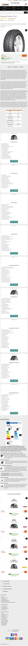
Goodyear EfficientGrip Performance (7, 146)
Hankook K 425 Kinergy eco (6, 239)
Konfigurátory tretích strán (5, 601)
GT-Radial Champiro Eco (6, 377)
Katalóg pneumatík (4, 597)
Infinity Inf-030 (4, 378)
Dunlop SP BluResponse (6, 209)
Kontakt (20, 0)
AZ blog (2, 596)
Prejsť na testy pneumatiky (12, 18)
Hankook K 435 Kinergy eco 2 (7, 156)
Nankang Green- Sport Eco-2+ (7, 249)
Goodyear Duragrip (5, 369)
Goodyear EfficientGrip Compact (7, 183)
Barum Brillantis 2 (5, 245)
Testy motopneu (4, 609)
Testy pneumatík (15, 0)
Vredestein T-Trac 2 (5, 307)
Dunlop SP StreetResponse (6, 372)
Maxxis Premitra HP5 (5, 218)
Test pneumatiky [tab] (15, 66)
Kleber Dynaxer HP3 (5, 313)
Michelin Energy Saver (5, 365)
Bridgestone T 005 (5, 143)
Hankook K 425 (4, 340)
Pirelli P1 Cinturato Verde (6, 157)
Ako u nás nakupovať (4, 620)
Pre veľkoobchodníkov (4, 617)
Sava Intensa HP (5, 215)
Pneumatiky (4, 7)
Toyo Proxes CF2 (4, 150)
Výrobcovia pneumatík (5, 600)
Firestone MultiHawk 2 (5, 185)
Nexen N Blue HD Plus (5, 247)
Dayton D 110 (4, 410)
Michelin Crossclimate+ (5, 145)
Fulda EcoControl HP (5, 336)
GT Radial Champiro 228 (6, 343)
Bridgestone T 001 (5, 205)
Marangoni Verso (5, 345)
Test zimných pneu (4, 607)
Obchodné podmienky (4, 614)
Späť (26, 12)
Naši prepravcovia (4, 619)
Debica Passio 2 (4, 311)
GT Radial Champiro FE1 (6, 219)
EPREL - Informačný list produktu (14, 445)
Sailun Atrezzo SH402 (5, 347)
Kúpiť (24, 55)
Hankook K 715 (4, 397)
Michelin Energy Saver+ (6, 214)
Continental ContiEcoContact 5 (7, 298)
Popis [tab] (5, 66)
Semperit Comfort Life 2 (6, 153)
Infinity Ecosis (4, 243)
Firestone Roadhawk (5, 147)
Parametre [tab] (9, 66)
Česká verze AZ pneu (4, 621)
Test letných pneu (4, 606)
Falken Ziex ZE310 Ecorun (6, 152)
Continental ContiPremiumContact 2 (7, 394)
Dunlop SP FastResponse (6, 406)
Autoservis (23, 9)
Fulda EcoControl (5, 184)
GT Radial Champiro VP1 (6, 250)
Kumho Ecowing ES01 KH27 (6, 213)
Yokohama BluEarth (5, 371)
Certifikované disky (4, 622)
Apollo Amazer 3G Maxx (6, 367)
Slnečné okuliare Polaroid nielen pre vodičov (8, 602)
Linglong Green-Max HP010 (6, 158)
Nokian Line (4, 210)
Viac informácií (2, 26)
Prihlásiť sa (24, 0)
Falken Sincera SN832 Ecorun (6, 302)
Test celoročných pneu (5, 608)
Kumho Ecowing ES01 (5, 148)
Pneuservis (13, 9)
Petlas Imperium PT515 (6, 155)
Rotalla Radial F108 (5, 346)
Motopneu (14, 7)
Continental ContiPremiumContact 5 (7, 151)
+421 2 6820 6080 (15, 2)
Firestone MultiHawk (5, 304)
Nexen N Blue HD (5, 342)
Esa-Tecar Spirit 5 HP (5, 208)
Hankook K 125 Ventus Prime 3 (7, 217)
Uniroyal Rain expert (5, 395)
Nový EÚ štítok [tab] (21, 66)
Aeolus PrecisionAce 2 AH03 (6, 212)
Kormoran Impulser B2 (5, 312)
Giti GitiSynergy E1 (5, 154)
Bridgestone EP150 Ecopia (6, 301)
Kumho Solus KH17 (5, 374)
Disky (23, 7)
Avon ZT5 (3, 310)
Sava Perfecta (4, 187)
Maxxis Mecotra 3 (5, 149)
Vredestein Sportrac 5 (5, 144)
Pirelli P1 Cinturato (5, 338)
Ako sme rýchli (3, 618)
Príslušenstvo (5, 9)
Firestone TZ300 (5, 341)
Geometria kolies (4, 623)
